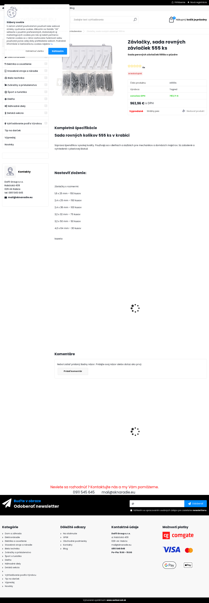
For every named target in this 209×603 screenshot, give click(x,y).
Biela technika (14, 78)
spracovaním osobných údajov (162, 510)
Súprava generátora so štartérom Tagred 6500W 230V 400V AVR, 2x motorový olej (186, 310)
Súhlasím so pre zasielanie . (170, 510)
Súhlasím (58, 51)
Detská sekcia (14, 113)
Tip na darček (13, 130)
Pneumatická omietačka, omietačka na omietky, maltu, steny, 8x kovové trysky (109, 429)
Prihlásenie (180, 2)
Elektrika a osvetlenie (18, 64)
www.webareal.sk (116, 600)
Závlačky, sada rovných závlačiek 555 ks (70, 431)
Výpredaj (10, 137)
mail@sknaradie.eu (20, 197)
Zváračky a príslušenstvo (21, 85)
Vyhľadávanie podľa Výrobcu (23, 123)
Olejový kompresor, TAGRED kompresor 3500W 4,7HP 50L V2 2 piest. (111, 310)
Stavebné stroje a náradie (21, 71)
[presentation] (56, 305)
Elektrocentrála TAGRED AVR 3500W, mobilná (150, 307)
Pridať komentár (73, 371)
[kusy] (62, 333)
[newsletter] (195, 503)
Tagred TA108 (180, 423)
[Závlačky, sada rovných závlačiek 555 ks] (86, 71)
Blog (72, 8)
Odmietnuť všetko (35, 51)
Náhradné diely (15, 106)
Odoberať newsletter (36, 506)
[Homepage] (3, 8)
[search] (135, 20)
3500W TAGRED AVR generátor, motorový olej (70, 307)
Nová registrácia (198, 2)
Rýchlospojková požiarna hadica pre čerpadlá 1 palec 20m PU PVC (149, 424)
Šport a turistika (16, 92)
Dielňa (10, 99)
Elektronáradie (15, 57)
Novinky (9, 144)
